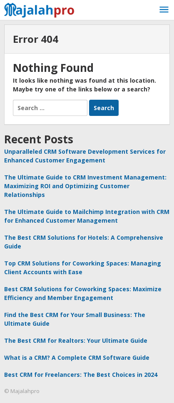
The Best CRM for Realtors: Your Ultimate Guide (75, 340)
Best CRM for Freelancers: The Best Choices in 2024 (80, 374)
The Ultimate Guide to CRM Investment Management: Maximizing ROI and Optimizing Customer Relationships (85, 186)
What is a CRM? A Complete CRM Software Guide (76, 357)
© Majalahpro (22, 391)
